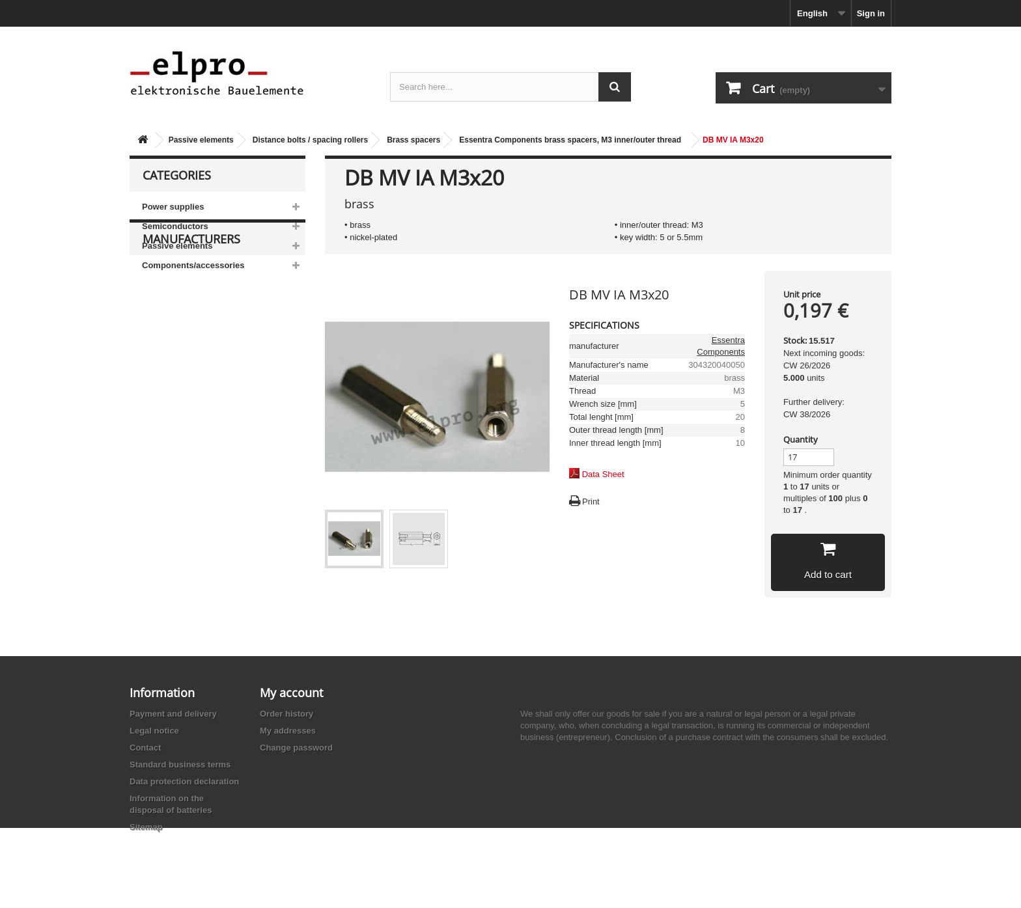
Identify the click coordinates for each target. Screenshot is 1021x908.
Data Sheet (603, 474)
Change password (296, 747)
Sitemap (146, 827)
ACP (161, 417)
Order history (286, 714)
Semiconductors (175, 226)
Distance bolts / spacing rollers (310, 139)
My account (291, 692)
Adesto (165, 437)
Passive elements (201, 139)
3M (158, 339)
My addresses (288, 731)
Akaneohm (172, 456)
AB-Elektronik (177, 359)
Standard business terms (180, 764)
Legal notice (154, 731)
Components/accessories (193, 265)
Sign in (871, 13)
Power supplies (173, 207)
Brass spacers (413, 139)
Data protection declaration (184, 781)
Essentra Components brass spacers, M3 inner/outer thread (570, 139)
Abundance (173, 378)
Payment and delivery (173, 714)
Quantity (800, 439)
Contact (145, 747)
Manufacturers (191, 314)
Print (591, 501)
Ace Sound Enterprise (193, 398)
